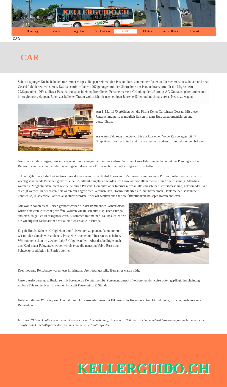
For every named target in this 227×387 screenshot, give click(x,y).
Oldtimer (148, 31)
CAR (125, 31)
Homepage (33, 31)
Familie (56, 31)
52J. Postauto (102, 31)
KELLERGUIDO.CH (96, 12)
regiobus (79, 31)
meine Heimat (171, 31)
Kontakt (194, 31)
